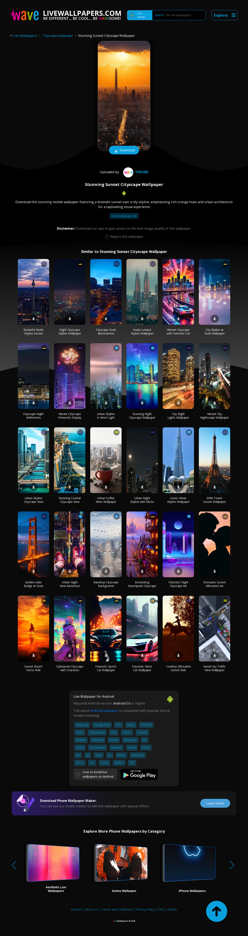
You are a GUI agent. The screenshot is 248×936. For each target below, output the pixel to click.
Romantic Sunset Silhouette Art (214, 584)
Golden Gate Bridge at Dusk (33, 584)
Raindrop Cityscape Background (106, 584)
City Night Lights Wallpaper (178, 415)
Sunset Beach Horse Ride (33, 668)
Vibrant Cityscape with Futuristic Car (178, 331)
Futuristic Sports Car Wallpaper (106, 668)
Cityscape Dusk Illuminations (106, 331)
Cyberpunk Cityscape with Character (69, 668)
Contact (76, 909)
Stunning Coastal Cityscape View (70, 500)
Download (124, 150)
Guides (172, 909)
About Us (91, 909)
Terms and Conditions (117, 909)
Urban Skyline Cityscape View (33, 500)
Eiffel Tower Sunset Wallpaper (214, 500)
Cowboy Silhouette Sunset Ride (178, 668)
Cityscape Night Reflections (33, 415)
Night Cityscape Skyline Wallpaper (69, 331)
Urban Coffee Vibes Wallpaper (106, 500)
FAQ (161, 909)
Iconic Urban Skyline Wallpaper (178, 500)
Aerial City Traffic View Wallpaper (214, 668)
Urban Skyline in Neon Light (106, 415)
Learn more (215, 803)
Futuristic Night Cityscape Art (178, 584)
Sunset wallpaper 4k (124, 216)
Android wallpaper (104, 710)
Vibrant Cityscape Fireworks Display (69, 415)
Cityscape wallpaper (58, 35)
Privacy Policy (145, 909)
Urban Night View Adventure (70, 584)
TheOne (135, 172)
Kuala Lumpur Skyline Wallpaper (142, 331)
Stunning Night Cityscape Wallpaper (142, 415)
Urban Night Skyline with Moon (142, 500)
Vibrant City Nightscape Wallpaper (214, 415)
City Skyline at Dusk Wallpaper (214, 331)
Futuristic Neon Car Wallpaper (142, 668)
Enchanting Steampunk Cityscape (142, 584)
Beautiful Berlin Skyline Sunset (33, 331)
